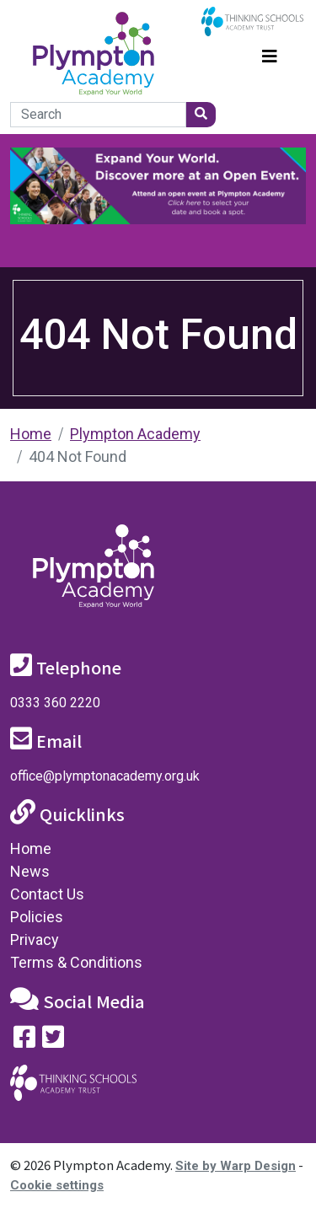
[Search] (98, 114)
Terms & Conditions (76, 962)
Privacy (34, 939)
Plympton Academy (135, 434)
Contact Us (47, 894)
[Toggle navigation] (269, 54)
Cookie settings (57, 1185)
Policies (36, 917)
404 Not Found (77, 456)
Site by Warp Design (235, 1165)
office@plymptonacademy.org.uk (105, 776)
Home (30, 434)
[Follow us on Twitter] (53, 1041)
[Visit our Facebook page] (24, 1041)
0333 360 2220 (55, 703)
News (30, 871)
